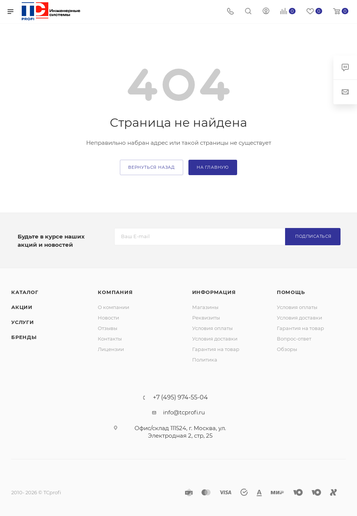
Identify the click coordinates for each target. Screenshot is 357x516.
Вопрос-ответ (294, 339)
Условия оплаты (212, 328)
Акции (22, 307)
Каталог (25, 292)
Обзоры (287, 349)
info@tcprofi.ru (184, 412)
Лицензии (111, 349)
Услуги (22, 322)
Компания (115, 292)
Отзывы (107, 328)
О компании (113, 307)
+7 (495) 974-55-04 (180, 397)
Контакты (110, 339)
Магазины (205, 307)
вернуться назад (151, 167)
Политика (204, 360)
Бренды (24, 337)
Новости (108, 318)
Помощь (291, 292)
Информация (214, 292)
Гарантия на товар (215, 349)
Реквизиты (206, 318)
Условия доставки (215, 339)
